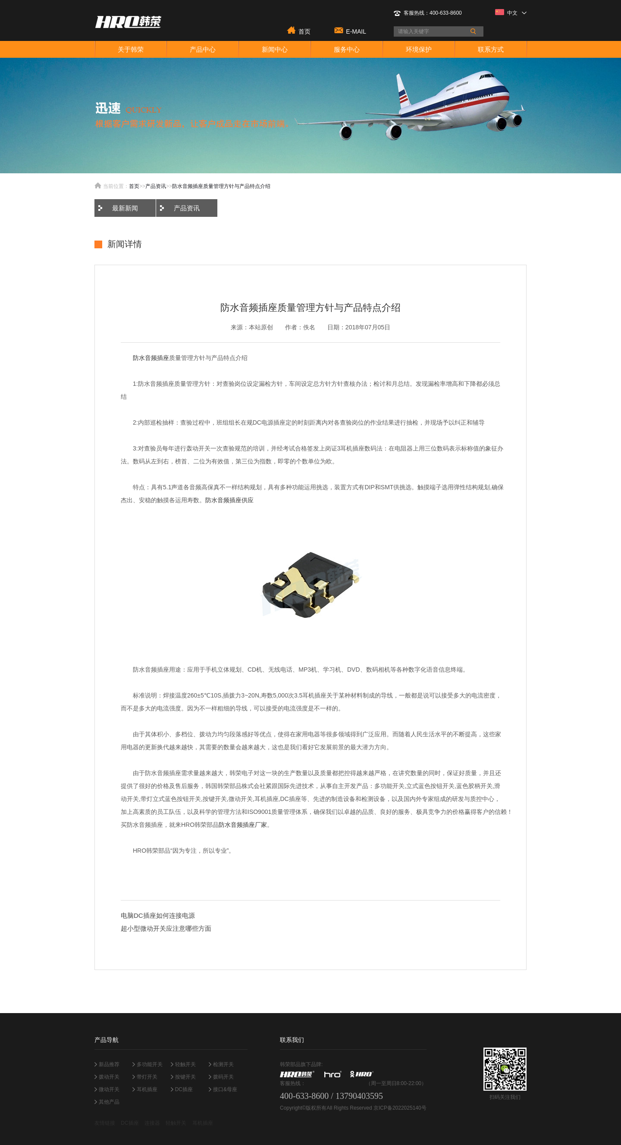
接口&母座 (225, 1089)
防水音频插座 (151, 357)
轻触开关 (185, 1064)
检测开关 (223, 1064)
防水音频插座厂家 (243, 824)
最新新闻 (125, 208)
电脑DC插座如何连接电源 (158, 915)
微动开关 (109, 1089)
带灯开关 (147, 1077)
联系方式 (491, 49)
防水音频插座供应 (229, 500)
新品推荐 (109, 1064)
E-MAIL (356, 31)
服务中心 (347, 49)
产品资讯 (155, 186)
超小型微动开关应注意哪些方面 (166, 928)
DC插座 (184, 1089)
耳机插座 (147, 1089)
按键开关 (185, 1077)
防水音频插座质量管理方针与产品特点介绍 (221, 186)
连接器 (152, 1123)
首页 (304, 31)
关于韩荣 (131, 49)
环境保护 (419, 49)
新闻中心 (275, 49)
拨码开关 (223, 1077)
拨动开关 (109, 1077)
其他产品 (109, 1102)
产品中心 (203, 49)
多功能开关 (150, 1064)
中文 (511, 12)
